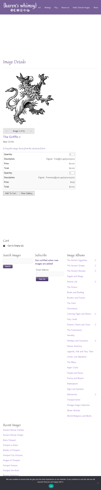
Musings (48, 7)
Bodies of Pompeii (11, 450)
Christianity (72, 308)
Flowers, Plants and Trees (78, 324)
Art (39, 7)
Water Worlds (73, 410)
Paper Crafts (72, 367)
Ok (51, 486)
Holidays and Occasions (77, 340)
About (95, 7)
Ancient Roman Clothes (13, 430)
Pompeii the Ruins (11, 470)
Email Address (42, 270)
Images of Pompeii (11, 460)
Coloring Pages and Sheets (79, 314)
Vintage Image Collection (78, 405)
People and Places (75, 373)
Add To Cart (10, 193)
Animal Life (72, 281)
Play (56, 7)
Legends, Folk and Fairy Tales (80, 351)
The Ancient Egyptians (77, 260)
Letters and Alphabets (77, 357)
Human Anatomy (74, 346)
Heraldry (71, 335)
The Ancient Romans (76, 271)
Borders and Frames (76, 298)
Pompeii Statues (10, 465)
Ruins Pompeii (9, 440)
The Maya (71, 362)
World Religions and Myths (79, 416)
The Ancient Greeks (76, 265)
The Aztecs (72, 287)
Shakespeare (72, 383)
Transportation (73, 399)
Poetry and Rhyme (75, 378)
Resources (65, 7)
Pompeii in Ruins (10, 445)
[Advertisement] (50, 38)
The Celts (71, 303)
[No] (97, 483)
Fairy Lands (72, 319)
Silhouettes (72, 394)
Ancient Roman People (13, 435)
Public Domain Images (81, 7)
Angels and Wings (75, 276)
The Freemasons (74, 330)
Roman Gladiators (11, 475)
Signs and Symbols (75, 389)
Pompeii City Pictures (13, 455)
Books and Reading (75, 292)
